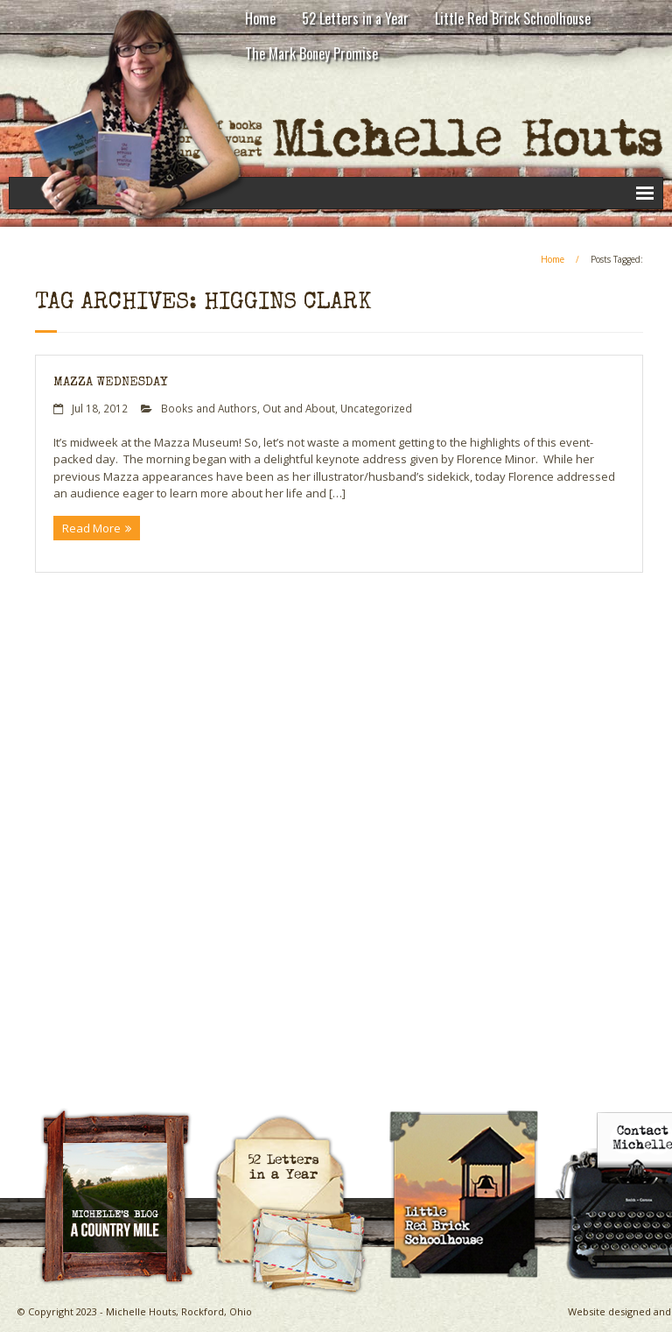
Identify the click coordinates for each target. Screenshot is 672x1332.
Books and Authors (209, 408)
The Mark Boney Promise (311, 53)
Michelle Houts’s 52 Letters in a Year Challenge (298, 1122)
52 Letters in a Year (355, 18)
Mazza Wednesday (110, 382)
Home (260, 18)
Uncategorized (376, 408)
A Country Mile (124, 1114)
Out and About (298, 408)
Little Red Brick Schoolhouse (513, 18)
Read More (91, 528)
